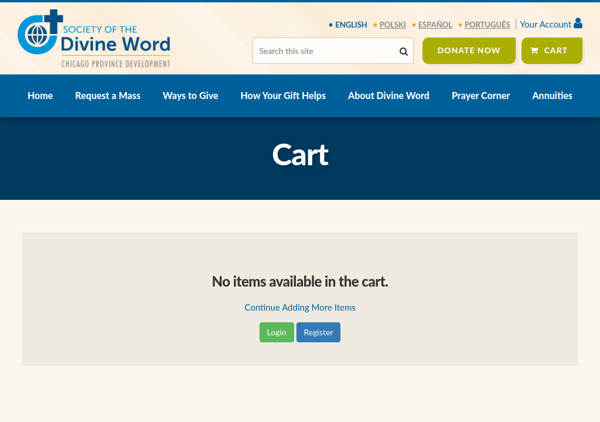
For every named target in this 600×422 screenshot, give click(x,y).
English (351, 24)
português (487, 24)
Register (318, 332)
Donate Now (468, 50)
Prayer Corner (481, 95)
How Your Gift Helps (283, 95)
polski (393, 24)
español (435, 24)
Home (40, 95)
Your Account (551, 24)
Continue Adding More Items (299, 307)
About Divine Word (388, 95)
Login (277, 332)
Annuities (552, 95)
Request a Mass (108, 95)
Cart (556, 50)
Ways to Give (191, 95)
